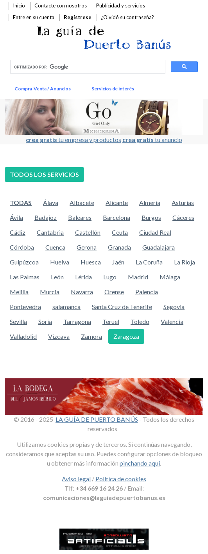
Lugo (110, 277)
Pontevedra (25, 306)
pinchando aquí (140, 463)
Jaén (118, 262)
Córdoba (22, 247)
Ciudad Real (155, 232)
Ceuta (120, 232)
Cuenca (55, 247)
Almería (149, 202)
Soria (45, 321)
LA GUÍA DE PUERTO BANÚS (97, 419)
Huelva (59, 262)
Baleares (79, 217)
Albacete (82, 202)
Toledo (140, 321)
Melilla (19, 291)
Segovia (174, 306)
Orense (114, 291)
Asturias (183, 202)
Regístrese (77, 17)
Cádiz (17, 232)
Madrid (138, 277)
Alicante (117, 202)
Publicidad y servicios (120, 5)
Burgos (151, 217)
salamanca (66, 306)
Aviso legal (76, 478)
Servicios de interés (112, 89)
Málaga (170, 277)
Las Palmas (24, 277)
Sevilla (18, 321)
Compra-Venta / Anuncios (42, 89)
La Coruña (149, 262)
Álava (50, 202)
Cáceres (183, 217)
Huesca (91, 262)
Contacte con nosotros (60, 5)
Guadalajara (158, 247)
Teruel (110, 321)
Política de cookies (120, 478)
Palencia (146, 291)
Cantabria (50, 232)
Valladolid (23, 336)
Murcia (49, 291)
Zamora (91, 336)
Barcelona (116, 217)
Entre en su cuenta (33, 17)
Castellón (87, 232)
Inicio (19, 5)
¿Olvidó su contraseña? (127, 17)
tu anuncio (152, 139)
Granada (119, 247)
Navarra (82, 291)
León (57, 277)
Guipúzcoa (24, 262)
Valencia (172, 321)
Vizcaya (59, 336)
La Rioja (184, 262)
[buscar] (87, 67)
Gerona (87, 247)
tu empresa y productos (73, 139)
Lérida (83, 277)
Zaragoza (126, 336)
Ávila (16, 217)
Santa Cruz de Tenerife (122, 306)
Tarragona (77, 321)
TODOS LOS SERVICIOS (44, 174)
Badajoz (45, 217)
